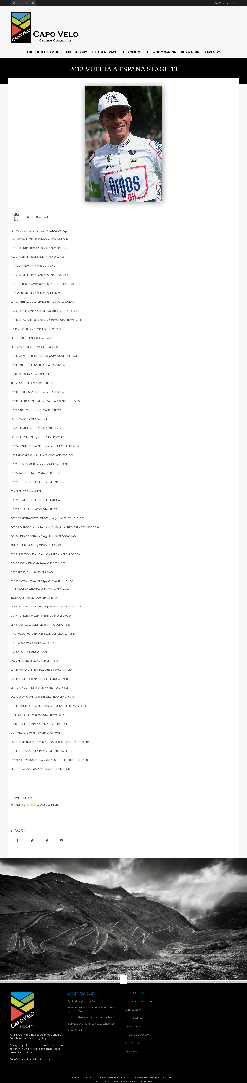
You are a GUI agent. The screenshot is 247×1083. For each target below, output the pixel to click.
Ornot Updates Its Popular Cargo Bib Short (92, 1017)
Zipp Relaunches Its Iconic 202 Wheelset (91, 1023)
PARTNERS (213, 52)
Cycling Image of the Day (82, 1001)
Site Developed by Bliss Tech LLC (155, 1077)
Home (75, 1077)
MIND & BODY (76, 52)
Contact (88, 1077)
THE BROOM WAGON (161, 52)
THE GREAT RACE (104, 52)
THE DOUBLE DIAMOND (44, 52)
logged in (31, 804)
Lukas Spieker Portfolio (114, 1077)
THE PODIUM (130, 52)
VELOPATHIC (190, 52)
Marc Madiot (75, 1030)
